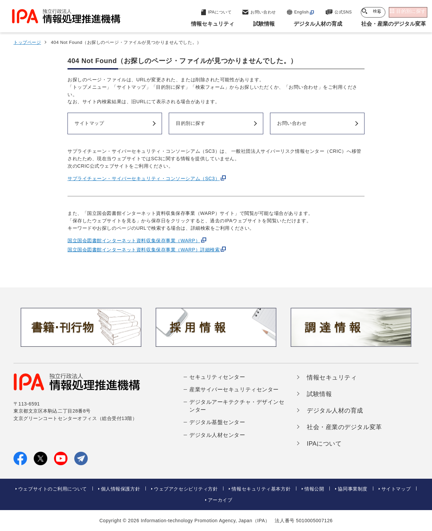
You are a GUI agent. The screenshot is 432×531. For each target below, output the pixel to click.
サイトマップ (396, 489)
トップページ (27, 42)
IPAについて (324, 443)
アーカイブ (220, 500)
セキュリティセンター (217, 377)
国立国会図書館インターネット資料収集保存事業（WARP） (134, 240)
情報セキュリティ (332, 377)
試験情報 (319, 394)
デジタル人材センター (217, 435)
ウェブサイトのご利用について (52, 489)
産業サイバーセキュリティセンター (234, 389)
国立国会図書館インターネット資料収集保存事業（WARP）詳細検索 (144, 249)
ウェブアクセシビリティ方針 (186, 489)
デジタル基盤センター (217, 422)
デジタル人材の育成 (335, 410)
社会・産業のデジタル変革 (344, 427)
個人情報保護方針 (120, 489)
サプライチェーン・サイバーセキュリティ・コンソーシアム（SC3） (144, 178)
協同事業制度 (352, 489)
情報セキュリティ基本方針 (261, 489)
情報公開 (314, 489)
